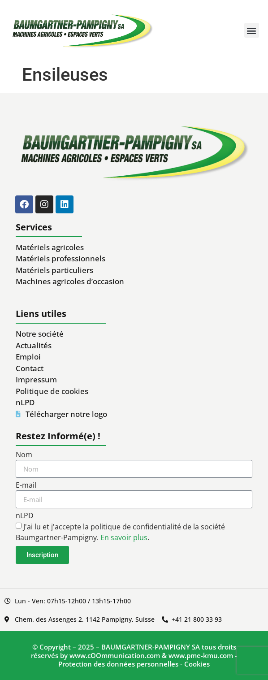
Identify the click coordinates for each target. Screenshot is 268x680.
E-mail (26, 485)
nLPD (25, 516)
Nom (24, 455)
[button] (251, 30)
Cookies (197, 663)
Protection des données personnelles (118, 663)
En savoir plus (123, 537)
